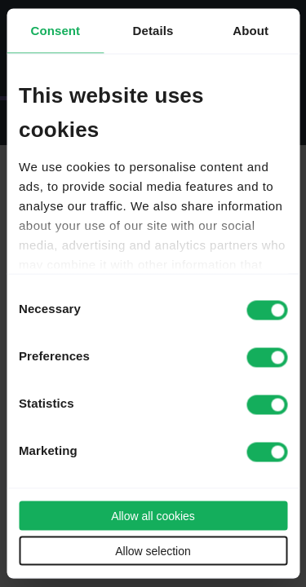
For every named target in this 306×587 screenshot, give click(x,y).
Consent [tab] (55, 31)
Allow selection (153, 551)
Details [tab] (153, 31)
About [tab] (250, 31)
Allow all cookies (153, 516)
